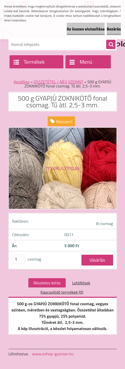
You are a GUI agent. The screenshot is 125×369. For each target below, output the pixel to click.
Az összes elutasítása (86, 29)
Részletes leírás (47, 283)
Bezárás (114, 29)
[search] (110, 45)
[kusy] (18, 259)
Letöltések (81, 283)
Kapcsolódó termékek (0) (61, 292)
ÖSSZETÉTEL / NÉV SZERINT (58, 82)
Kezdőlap (21, 82)
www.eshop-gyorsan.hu (53, 354)
